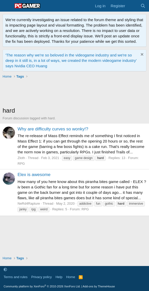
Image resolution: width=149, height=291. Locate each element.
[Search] (143, 6)
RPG (21, 163)
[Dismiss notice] (141, 55)
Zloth (21, 158)
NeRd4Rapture (29, 203)
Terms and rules (15, 277)
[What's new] (133, 6)
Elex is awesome (34, 174)
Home (70, 277)
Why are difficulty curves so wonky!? (53, 129)
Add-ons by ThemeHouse (99, 286)
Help (59, 277)
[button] (5, 269)
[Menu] (7, 6)
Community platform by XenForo (42, 286)
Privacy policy (41, 277)
